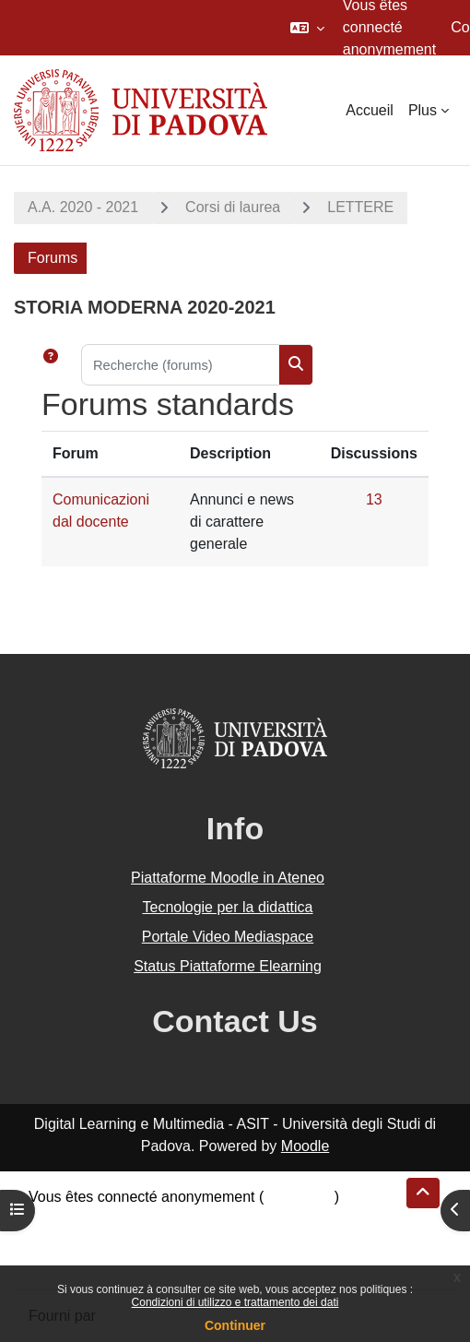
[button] (307, 27)
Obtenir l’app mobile (94, 1263)
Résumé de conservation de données (151, 1219)
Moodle (305, 1146)
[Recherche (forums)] (180, 365)
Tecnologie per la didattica (227, 907)
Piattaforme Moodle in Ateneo (227, 877)
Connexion (299, 1197)
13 (374, 499)
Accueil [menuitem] (370, 110)
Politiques (60, 1241)
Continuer (235, 1325)
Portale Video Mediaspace (228, 936)
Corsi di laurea (232, 207)
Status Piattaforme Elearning (228, 966)
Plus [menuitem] (422, 110)
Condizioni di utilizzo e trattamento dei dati (235, 1302)
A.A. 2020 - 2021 (83, 207)
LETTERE (360, 207)
